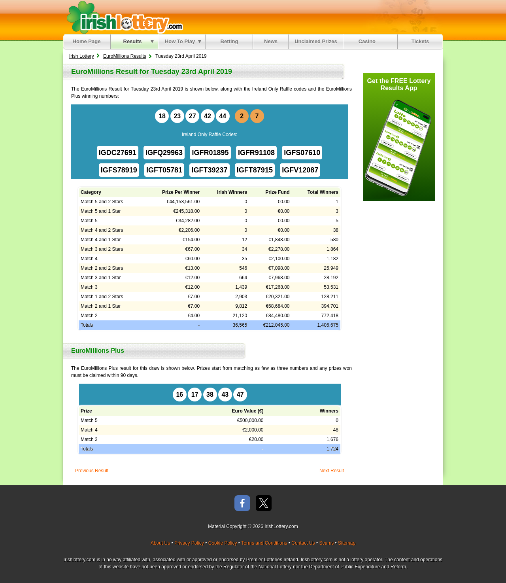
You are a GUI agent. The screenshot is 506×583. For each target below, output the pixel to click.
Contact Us (303, 543)
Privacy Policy (189, 543)
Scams (326, 543)
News (271, 41)
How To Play (183, 41)
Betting (229, 41)
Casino (369, 41)
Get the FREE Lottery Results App (399, 84)
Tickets (420, 41)
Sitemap (346, 543)
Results (138, 41)
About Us (160, 543)
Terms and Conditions (264, 543)
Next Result (331, 470)
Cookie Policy (222, 543)
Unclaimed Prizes (316, 41)
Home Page (87, 41)
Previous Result (91, 470)
